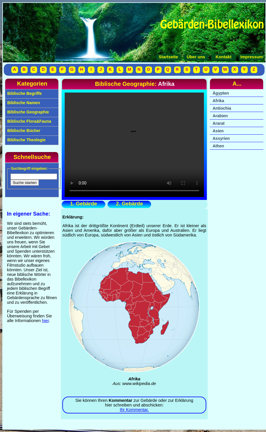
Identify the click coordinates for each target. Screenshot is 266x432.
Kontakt (223, 57)
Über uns (196, 57)
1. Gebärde (83, 204)
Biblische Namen (23, 102)
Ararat (219, 123)
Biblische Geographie (27, 112)
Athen (218, 146)
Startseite (168, 57)
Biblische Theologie (26, 140)
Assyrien (221, 138)
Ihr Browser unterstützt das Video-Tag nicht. (134, 145)
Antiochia (222, 108)
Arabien (220, 115)
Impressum (251, 57)
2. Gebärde (129, 204)
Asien (218, 131)
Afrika (218, 100)
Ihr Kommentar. (134, 409)
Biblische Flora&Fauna (28, 121)
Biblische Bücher (23, 130)
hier (45, 320)
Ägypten (221, 93)
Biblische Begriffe (24, 93)
